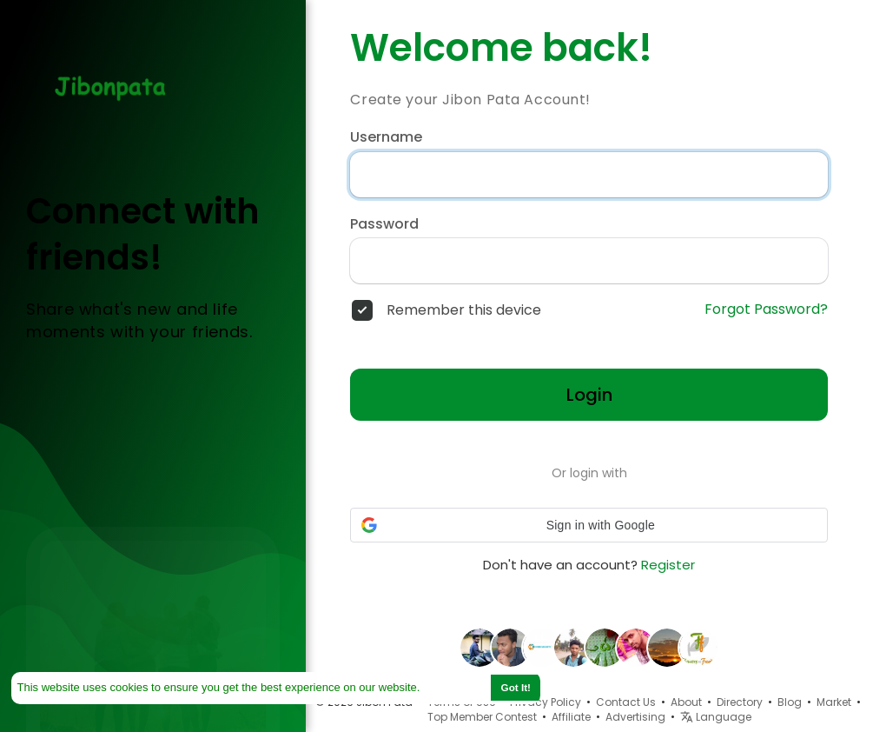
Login (589, 395)
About (686, 702)
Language (715, 716)
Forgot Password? (766, 309)
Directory (740, 702)
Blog (789, 702)
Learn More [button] (454, 687)
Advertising (635, 716)
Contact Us (626, 702)
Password (384, 224)
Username (386, 137)
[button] (589, 525)
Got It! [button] (516, 687)
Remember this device (464, 310)
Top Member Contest (482, 716)
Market (834, 702)
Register (668, 565)
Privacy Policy (545, 702)
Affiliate (571, 716)
